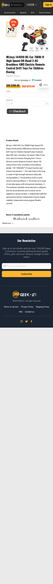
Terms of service (11, 307)
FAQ (21, 312)
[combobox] (27, 95)
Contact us (29, 312)
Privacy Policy (27, 307)
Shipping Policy (42, 307)
